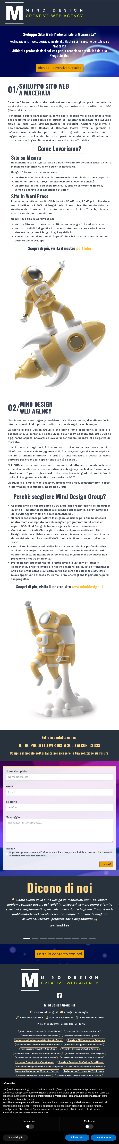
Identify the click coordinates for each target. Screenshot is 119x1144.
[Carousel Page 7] (75, 938)
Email (9, 786)
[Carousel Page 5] (59, 938)
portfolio (83, 248)
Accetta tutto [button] (103, 1137)
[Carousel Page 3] (43, 938)
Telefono (11, 801)
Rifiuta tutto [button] (77, 1137)
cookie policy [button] (27, 1099)
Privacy (10, 848)
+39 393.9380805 (59, 1017)
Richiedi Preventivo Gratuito (59, 68)
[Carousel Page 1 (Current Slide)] (26, 938)
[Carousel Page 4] (51, 938)
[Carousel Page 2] (35, 938)
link (97, 852)
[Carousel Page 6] (67, 938)
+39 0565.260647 (29, 1017)
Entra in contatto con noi (59, 954)
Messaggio (13, 817)
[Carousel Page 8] (84, 938)
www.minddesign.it (87, 586)
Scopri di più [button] (15, 1137)
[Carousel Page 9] (92, 938)
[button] (114, 1083)
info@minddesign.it (75, 1012)
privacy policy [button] (27, 1092)
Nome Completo (16, 771)
